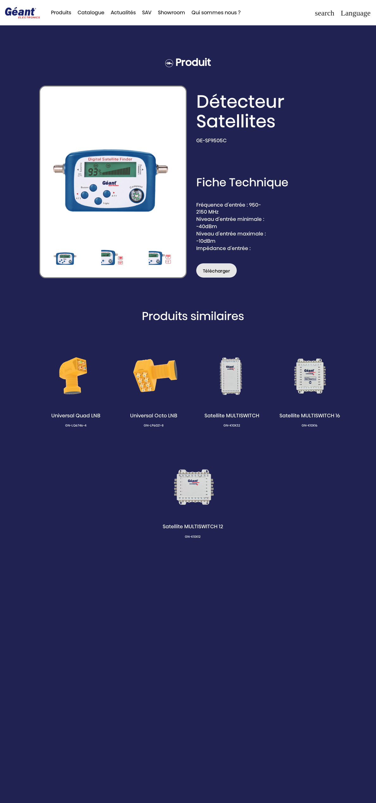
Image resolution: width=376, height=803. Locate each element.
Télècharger (216, 271)
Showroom (171, 12)
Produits (61, 12)
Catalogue (91, 12)
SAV (147, 12)
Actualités (123, 12)
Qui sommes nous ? (216, 12)
